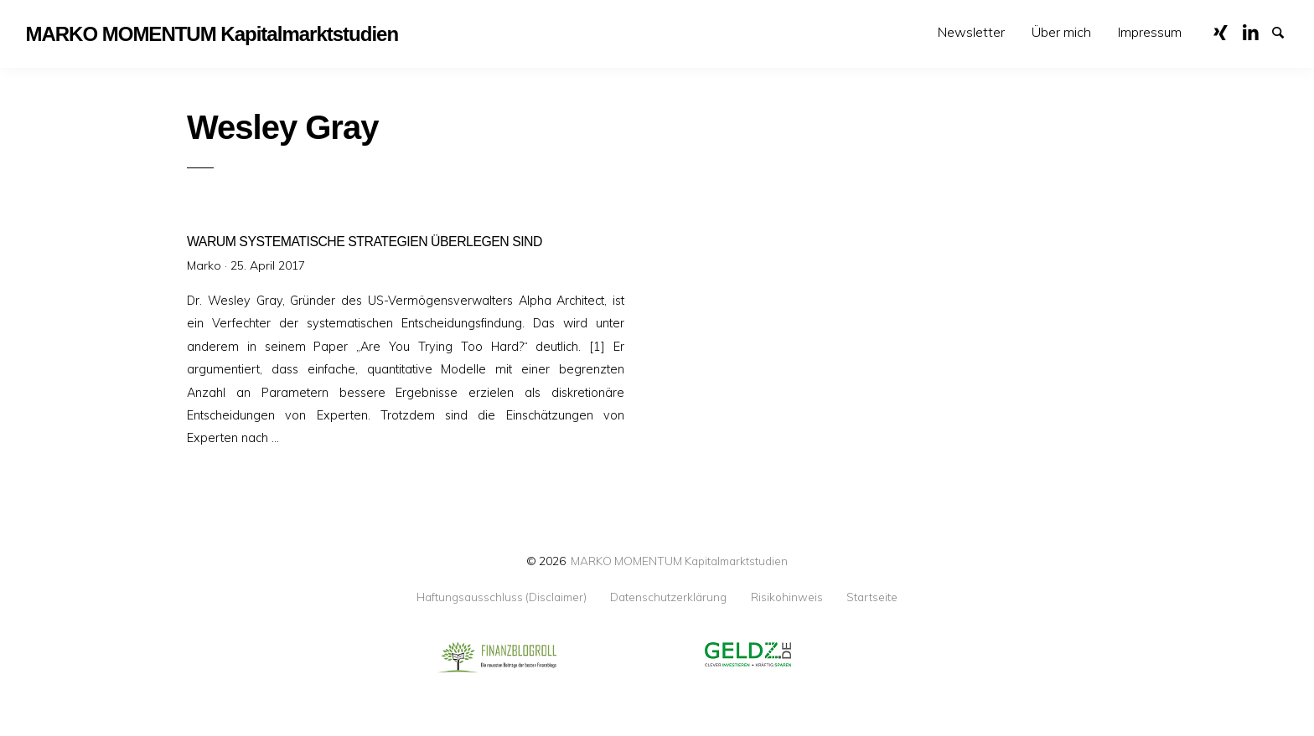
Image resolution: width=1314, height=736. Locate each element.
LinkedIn (1256, 31)
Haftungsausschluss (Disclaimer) (501, 597)
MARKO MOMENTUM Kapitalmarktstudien (679, 560)
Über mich (1061, 31)
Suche (1285, 31)
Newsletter (971, 31)
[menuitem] (971, 32)
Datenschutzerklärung (668, 597)
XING (1226, 31)
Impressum (1150, 31)
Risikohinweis (787, 597)
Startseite (872, 597)
